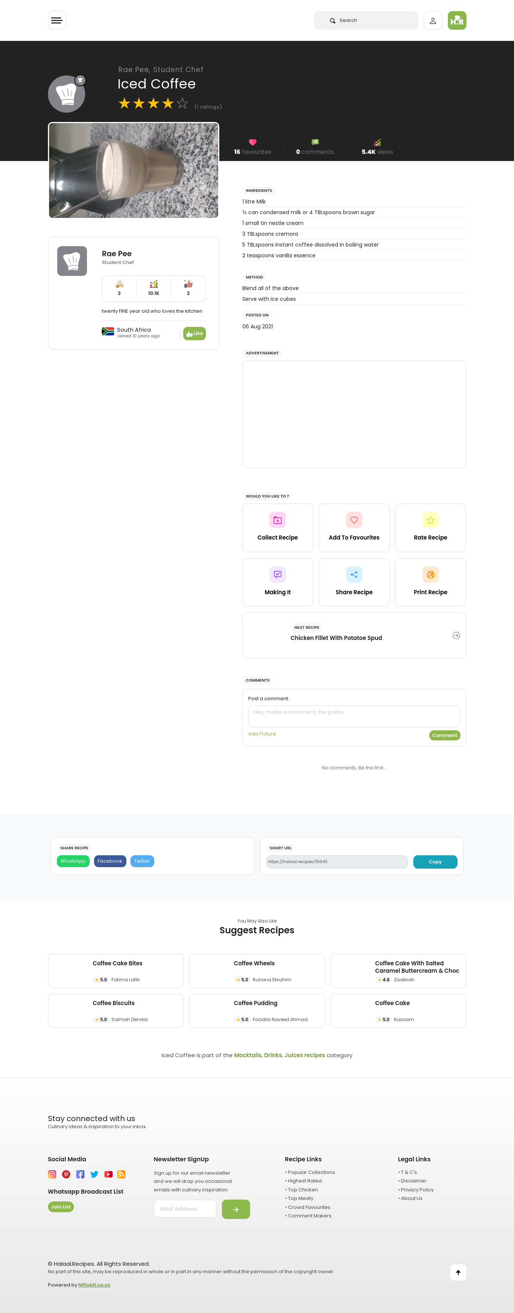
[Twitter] (142, 861)
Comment (444, 735)
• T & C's (407, 1172)
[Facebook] (110, 861)
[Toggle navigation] (57, 20)
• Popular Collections (310, 1172)
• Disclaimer (412, 1180)
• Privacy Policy (416, 1189)
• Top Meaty (299, 1198)
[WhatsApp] (73, 861)
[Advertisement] (354, 414)
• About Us (410, 1198)
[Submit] (236, 1209)
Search (343, 20)
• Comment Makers (308, 1215)
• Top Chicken (301, 1189)
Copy (435, 861)
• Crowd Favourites (307, 1207)
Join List (61, 1206)
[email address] (185, 1208)
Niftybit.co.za (94, 1284)
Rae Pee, (161, 70)
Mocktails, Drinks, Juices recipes (279, 1055)
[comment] (354, 716)
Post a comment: (268, 698)
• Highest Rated (303, 1180)
